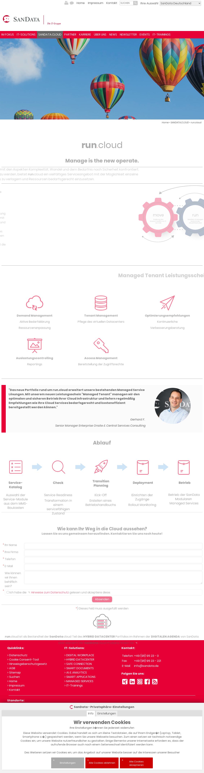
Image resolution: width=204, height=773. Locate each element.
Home (81, 3)
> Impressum (16, 685)
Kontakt (111, 3)
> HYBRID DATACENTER (79, 659)
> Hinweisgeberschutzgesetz (27, 664)
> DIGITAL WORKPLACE (79, 655)
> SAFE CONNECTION (78, 664)
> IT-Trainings (73, 685)
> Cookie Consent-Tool (23, 659)
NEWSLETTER (128, 34)
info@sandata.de (146, 666)
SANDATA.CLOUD (49, 34)
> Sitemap (14, 672)
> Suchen (13, 677)
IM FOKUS (7, 34)
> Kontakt (13, 690)
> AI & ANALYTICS (75, 672)
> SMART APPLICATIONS (80, 677)
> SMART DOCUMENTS (79, 668)
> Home (12, 681)
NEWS (113, 34)
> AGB (11, 668)
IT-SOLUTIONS (26, 34)
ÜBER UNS (100, 34)
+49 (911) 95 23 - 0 (146, 656)
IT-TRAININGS (161, 34)
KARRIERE (85, 34)
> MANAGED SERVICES (78, 681)
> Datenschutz (17, 655)
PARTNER (70, 34)
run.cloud (196, 122)
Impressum (95, 3)
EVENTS (145, 34)
